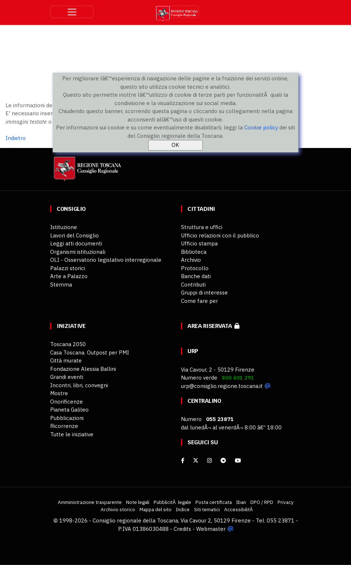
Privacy (286, 502)
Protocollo (195, 268)
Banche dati (196, 276)
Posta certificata (213, 502)
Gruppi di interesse (204, 292)
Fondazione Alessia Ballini (83, 368)
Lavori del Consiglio (74, 235)
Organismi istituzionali (77, 251)
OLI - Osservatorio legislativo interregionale (105, 259)
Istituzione (63, 227)
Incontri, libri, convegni (79, 385)
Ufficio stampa (199, 243)
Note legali (137, 502)
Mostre (59, 393)
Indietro (15, 138)
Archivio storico (118, 509)
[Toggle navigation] (72, 11)
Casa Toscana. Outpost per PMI (89, 352)
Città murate (66, 360)
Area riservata (213, 326)
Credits (182, 528)
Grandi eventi (66, 376)
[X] (195, 460)
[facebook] (182, 460)
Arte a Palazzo (69, 276)
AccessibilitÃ (239, 509)
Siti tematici (207, 509)
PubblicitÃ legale (172, 502)
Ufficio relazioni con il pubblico (220, 235)
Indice (183, 509)
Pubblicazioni (67, 417)
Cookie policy (261, 127)
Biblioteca (193, 251)
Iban (241, 502)
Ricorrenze (64, 425)
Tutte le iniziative (71, 434)
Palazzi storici (67, 268)
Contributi (193, 284)
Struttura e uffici (201, 227)
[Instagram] (209, 460)
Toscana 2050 (68, 344)
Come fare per (199, 300)
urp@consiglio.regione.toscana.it (222, 385)
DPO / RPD (261, 502)
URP (192, 351)
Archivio (191, 259)
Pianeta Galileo (69, 409)
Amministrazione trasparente (90, 502)
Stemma (61, 284)
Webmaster (211, 528)
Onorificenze (66, 401)
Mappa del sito (156, 509)
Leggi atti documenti (76, 243)
